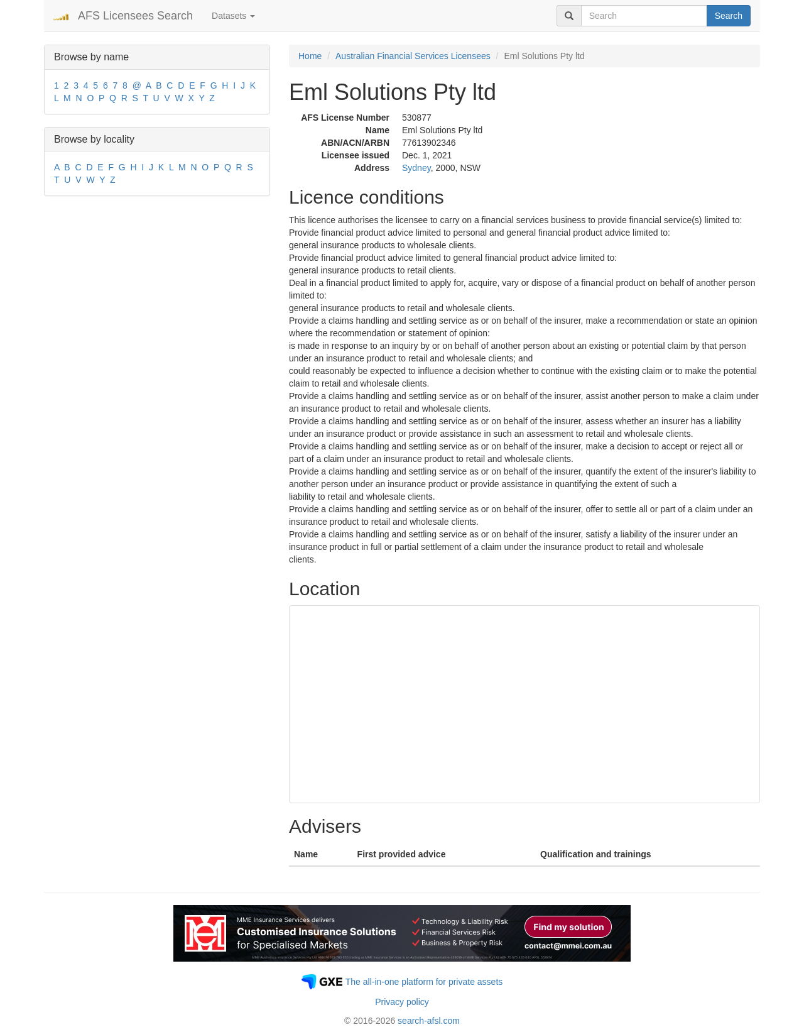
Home (310, 56)
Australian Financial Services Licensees (413, 56)
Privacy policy (402, 1002)
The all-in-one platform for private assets (424, 982)
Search (728, 16)
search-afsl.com (429, 1021)
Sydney (416, 168)
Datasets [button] (233, 16)
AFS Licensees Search (135, 15)
